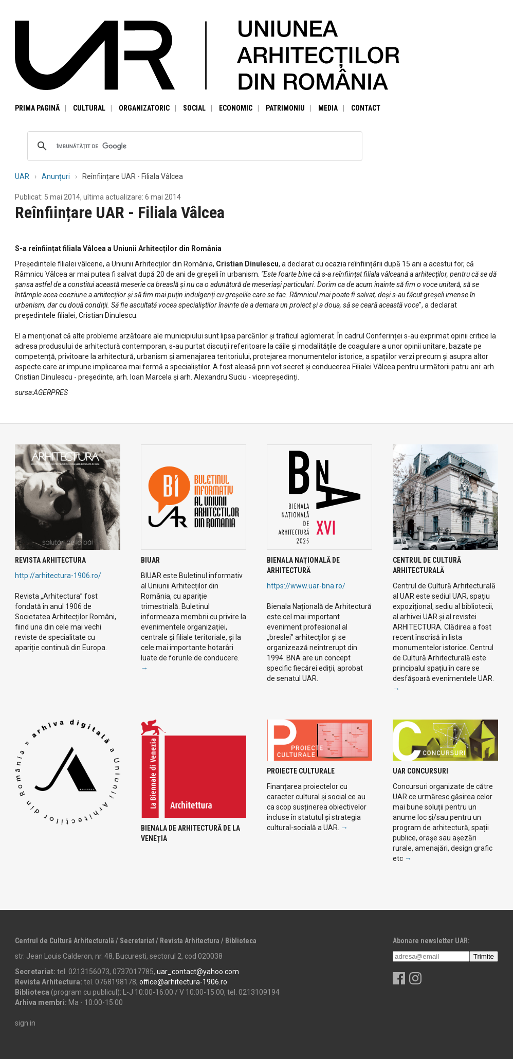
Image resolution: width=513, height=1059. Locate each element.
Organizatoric (144, 108)
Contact (365, 108)
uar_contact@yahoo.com (198, 971)
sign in (25, 1023)
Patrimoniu (285, 108)
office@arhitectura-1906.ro (183, 982)
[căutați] (193, 146)
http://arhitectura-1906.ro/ (58, 575)
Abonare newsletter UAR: (431, 941)
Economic (235, 108)
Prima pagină (37, 108)
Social (194, 108)
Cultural (89, 108)
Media (328, 108)
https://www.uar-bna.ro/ (306, 586)
